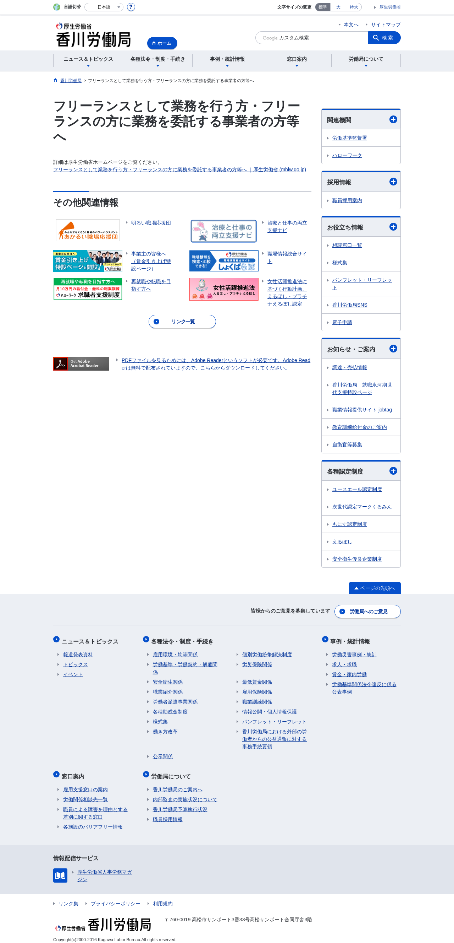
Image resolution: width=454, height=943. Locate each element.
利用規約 (163, 897)
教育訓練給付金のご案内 (359, 428)
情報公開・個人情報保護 (269, 709)
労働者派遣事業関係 (175, 699)
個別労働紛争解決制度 (267, 651)
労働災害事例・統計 (354, 651)
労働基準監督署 (349, 138)
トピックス (75, 661)
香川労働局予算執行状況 (180, 803)
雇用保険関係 (257, 689)
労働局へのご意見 (369, 612)
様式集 (339, 263)
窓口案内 (74, 772)
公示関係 (163, 753)
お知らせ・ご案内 (362, 350)
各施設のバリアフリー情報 (93, 821)
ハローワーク (347, 155)
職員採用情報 (168, 813)
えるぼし (342, 543)
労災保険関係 (257, 661)
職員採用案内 (347, 201)
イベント (73, 671)
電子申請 (342, 323)
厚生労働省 (390, 7)
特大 (354, 7)
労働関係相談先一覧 (85, 793)
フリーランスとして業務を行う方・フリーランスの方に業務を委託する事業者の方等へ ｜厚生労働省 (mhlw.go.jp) (179, 169)
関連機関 (362, 119)
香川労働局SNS (349, 306)
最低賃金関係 (257, 679)
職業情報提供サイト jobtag (362, 411)
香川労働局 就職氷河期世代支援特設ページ (362, 389)
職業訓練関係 (257, 699)
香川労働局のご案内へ (178, 783)
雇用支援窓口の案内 (85, 783)
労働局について (173, 772)
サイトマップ (386, 24)
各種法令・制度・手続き (184, 640)
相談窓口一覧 (347, 246)
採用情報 (362, 182)
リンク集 (68, 897)
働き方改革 (165, 729)
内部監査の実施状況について (185, 793)
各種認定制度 (362, 472)
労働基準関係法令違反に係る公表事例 (364, 685)
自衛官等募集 (347, 445)
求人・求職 (344, 661)
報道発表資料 (78, 651)
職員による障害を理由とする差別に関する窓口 (95, 807)
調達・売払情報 (349, 368)
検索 (388, 38)
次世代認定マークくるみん (362, 508)
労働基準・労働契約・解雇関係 (185, 665)
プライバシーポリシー (115, 897)
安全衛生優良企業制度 (357, 561)
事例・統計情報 (352, 640)
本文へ (351, 24)
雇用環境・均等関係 (175, 651)
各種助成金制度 (170, 709)
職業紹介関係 (168, 689)
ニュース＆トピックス (91, 640)
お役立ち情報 (362, 227)
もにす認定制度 (349, 526)
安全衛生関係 (168, 679)
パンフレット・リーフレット (362, 284)
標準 (323, 7)
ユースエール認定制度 (357, 491)
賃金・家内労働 (349, 671)
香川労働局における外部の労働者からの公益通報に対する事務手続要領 (274, 736)
